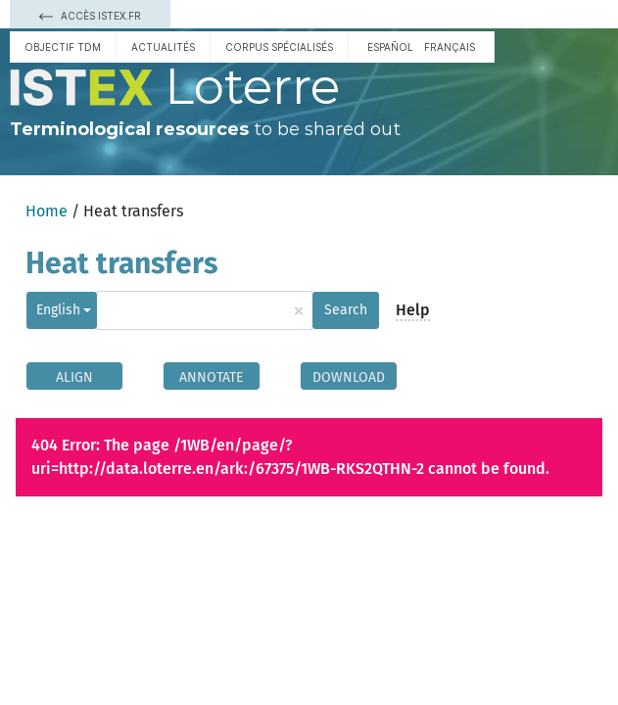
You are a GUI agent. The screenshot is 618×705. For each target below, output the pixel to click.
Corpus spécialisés (279, 47)
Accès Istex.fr (90, 16)
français (449, 47)
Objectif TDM (62, 47)
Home (46, 211)
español (390, 47)
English (58, 310)
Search (345, 310)
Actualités (163, 47)
